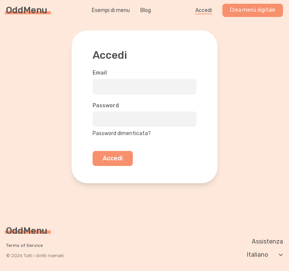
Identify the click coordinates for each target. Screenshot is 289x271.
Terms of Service (24, 245)
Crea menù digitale (252, 10)
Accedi (203, 11)
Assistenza (267, 241)
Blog (145, 11)
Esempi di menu (111, 11)
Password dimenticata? (122, 133)
